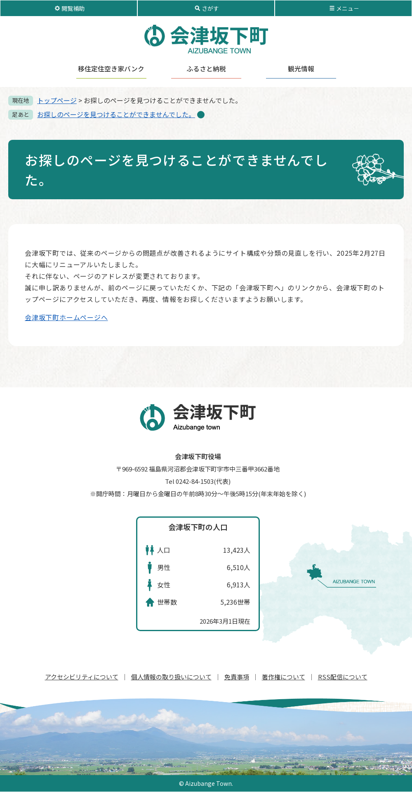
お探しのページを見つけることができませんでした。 (116, 114)
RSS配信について (342, 676)
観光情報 (301, 69)
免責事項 (236, 676)
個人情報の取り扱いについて (171, 676)
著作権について (283, 676)
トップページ (57, 100)
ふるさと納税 (206, 69)
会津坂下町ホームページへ (66, 317)
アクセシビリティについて (81, 676)
